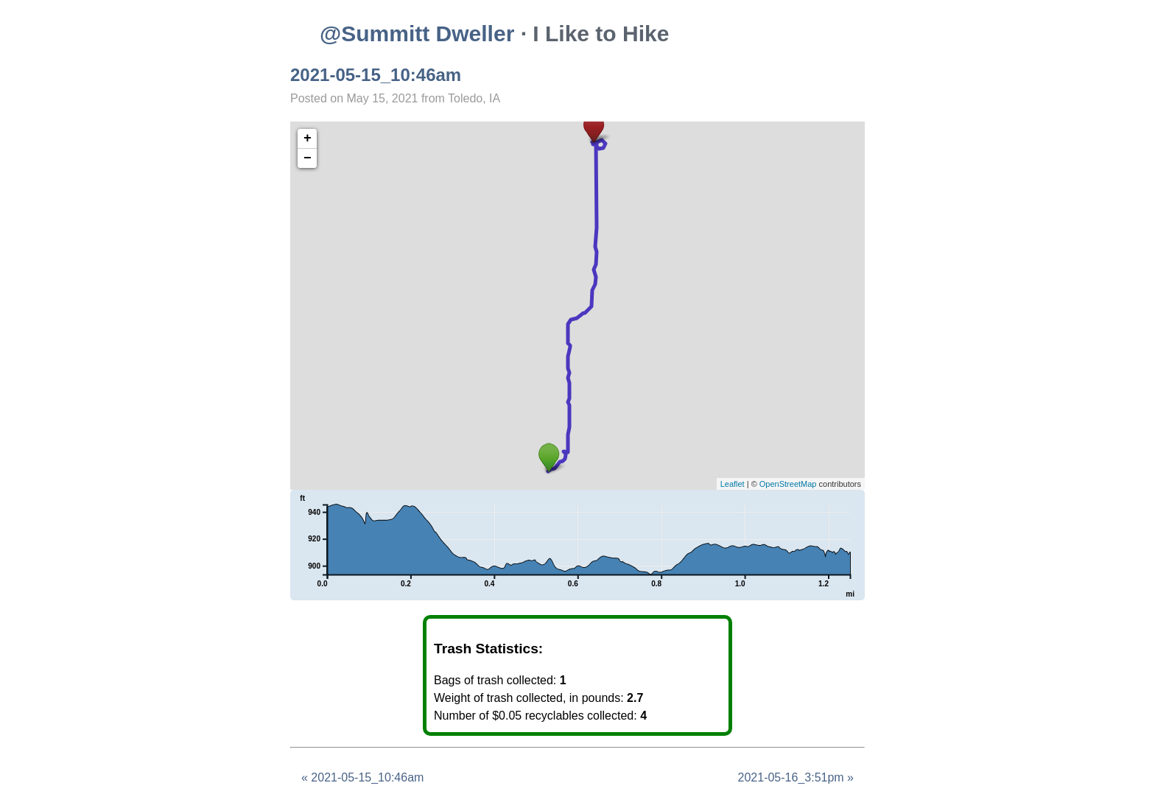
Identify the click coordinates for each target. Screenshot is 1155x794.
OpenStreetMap (788, 483)
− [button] (307, 158)
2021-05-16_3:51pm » (796, 777)
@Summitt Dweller (417, 33)
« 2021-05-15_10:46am (362, 777)
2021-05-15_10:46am (375, 75)
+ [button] (307, 138)
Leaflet (732, 483)
